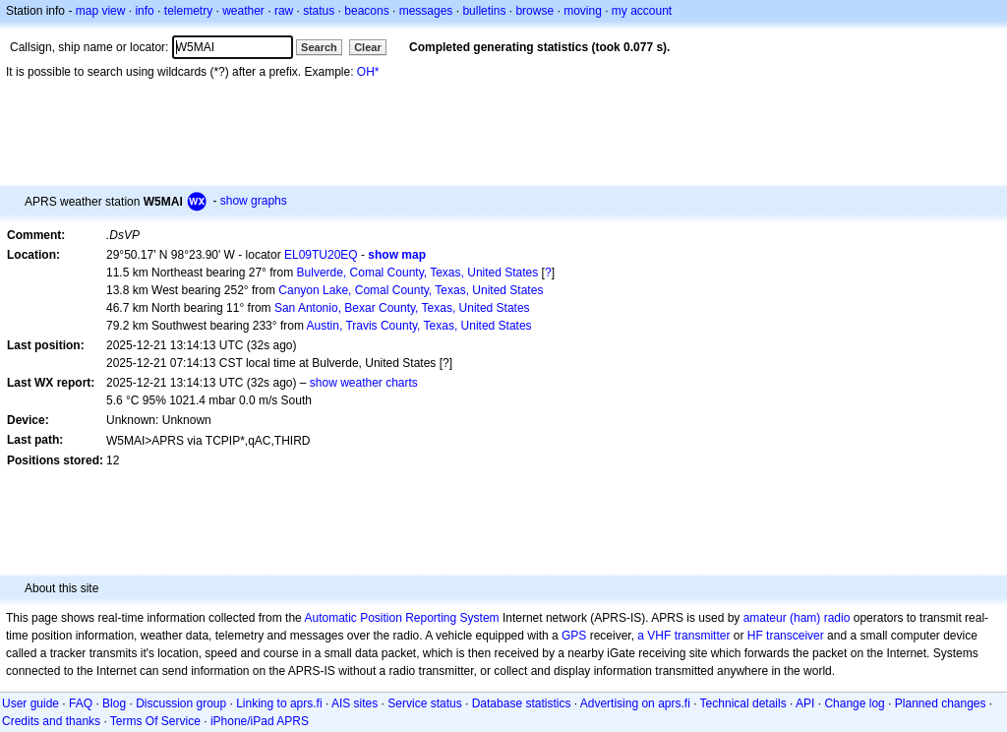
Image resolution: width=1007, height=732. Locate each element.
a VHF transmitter (683, 635)
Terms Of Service (155, 721)
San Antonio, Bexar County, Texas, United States (402, 308)
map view (101, 11)
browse (534, 11)
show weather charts (364, 383)
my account (642, 11)
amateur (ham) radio (797, 618)
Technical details (743, 703)
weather (243, 11)
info (144, 11)
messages (426, 11)
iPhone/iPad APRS (259, 721)
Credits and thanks (51, 721)
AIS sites (354, 703)
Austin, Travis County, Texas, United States (419, 326)
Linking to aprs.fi (279, 703)
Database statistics (521, 703)
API (805, 703)
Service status (424, 703)
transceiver (795, 635)
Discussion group (181, 703)
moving (582, 11)
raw (283, 11)
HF (755, 635)
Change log (854, 703)
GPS (574, 635)
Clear (368, 47)
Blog (114, 703)
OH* (368, 72)
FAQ (80, 703)
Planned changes (940, 703)
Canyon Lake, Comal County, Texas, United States (410, 290)
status (318, 11)
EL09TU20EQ (321, 255)
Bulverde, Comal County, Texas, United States (418, 272)
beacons (366, 11)
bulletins (483, 11)
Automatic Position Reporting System (401, 618)
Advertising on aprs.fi (635, 703)
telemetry (188, 11)
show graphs (253, 201)
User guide (30, 703)
